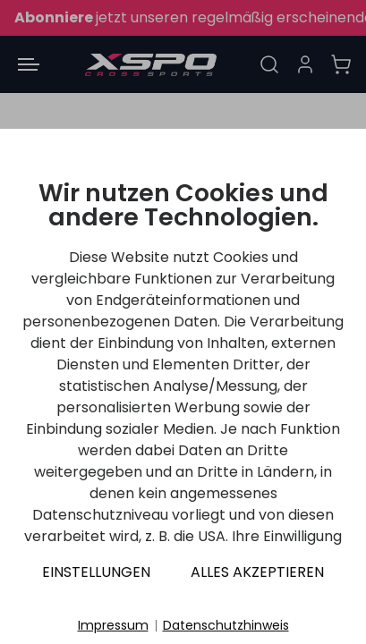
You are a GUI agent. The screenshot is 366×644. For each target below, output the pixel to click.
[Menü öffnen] (28, 64)
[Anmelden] (305, 64)
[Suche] (269, 64)
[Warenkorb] (341, 64)
